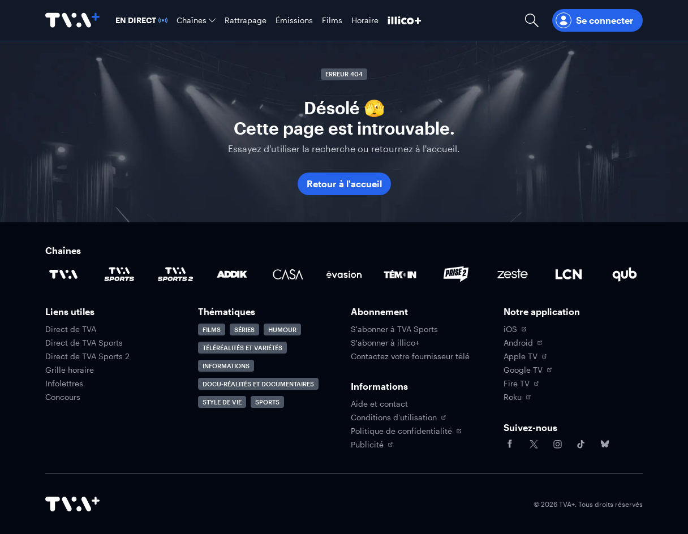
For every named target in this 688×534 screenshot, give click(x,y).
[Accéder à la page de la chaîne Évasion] (344, 274)
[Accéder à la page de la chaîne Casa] (288, 274)
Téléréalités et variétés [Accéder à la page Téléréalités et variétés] (242, 347)
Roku (517, 397)
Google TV (528, 369)
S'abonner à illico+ (385, 342)
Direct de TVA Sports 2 (87, 356)
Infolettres (64, 383)
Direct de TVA (70, 329)
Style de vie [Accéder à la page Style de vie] (222, 402)
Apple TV (525, 356)
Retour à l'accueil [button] (344, 183)
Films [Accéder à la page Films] (212, 329)
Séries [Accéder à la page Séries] (244, 329)
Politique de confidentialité (406, 431)
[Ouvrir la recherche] (531, 20)
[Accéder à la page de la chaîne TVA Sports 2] (175, 274)
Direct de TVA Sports (84, 342)
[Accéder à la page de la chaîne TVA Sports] (119, 274)
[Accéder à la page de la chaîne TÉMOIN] (400, 274)
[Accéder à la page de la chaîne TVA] (63, 274)
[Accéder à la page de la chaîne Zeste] (512, 274)
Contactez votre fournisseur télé (410, 356)
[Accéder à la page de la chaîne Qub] (625, 274)
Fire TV (521, 383)
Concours (62, 397)
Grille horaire (69, 369)
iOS (515, 329)
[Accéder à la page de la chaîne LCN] (569, 274)
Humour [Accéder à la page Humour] (282, 329)
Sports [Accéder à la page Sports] (267, 402)
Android (523, 342)
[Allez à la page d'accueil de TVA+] (72, 20)
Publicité (372, 444)
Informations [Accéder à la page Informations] (226, 365)
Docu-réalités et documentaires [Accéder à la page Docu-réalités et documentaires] (258, 383)
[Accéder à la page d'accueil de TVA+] (72, 504)
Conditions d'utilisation (398, 417)
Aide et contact (379, 403)
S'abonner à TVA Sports (394, 329)
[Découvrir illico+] (404, 20)
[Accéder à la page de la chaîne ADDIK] (232, 274)
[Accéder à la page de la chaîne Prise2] (456, 274)
